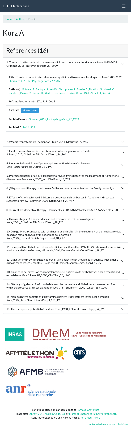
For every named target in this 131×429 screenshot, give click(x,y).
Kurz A (106, 93)
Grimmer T (28, 89)
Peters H (38, 93)
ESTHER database (16, 6)
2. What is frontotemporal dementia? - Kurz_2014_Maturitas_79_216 (47, 141)
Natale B (14, 93)
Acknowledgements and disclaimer (108, 424)
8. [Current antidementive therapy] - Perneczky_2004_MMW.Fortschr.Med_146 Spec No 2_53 (62, 209)
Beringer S (42, 89)
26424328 (29, 127)
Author (20, 19)
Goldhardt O (107, 89)
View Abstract (30, 110)
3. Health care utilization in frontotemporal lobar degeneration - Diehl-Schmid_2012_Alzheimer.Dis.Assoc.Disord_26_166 (48, 152)
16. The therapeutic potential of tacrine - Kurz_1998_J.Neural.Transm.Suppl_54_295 (55, 309)
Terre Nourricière (90, 417)
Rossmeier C (61, 93)
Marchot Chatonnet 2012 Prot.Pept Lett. (93, 413)
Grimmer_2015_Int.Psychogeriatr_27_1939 (35, 80)
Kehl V (53, 89)
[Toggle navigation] (123, 6)
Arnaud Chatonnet (88, 409)
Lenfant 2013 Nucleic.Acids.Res (46, 413)
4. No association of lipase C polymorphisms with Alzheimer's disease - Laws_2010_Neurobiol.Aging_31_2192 (48, 165)
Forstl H (93, 89)
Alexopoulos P (66, 89)
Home (8, 19)
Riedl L (48, 93)
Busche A (82, 89)
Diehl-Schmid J (92, 93)
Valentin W (76, 93)
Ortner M (25, 93)
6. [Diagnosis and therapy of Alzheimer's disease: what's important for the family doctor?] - (60, 188)
